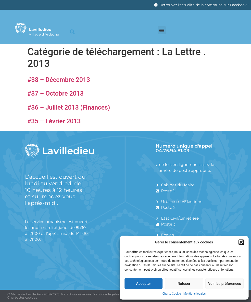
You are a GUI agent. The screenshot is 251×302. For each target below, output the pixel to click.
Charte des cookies (22, 297)
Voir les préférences (224, 283)
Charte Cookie (172, 293)
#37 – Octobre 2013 (55, 93)
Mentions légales (194, 293)
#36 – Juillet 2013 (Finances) (68, 107)
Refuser (183, 283)
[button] (241, 242)
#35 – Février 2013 (54, 121)
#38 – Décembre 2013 (58, 79)
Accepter (143, 283)
